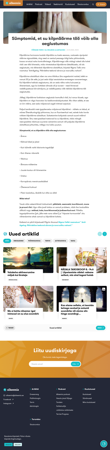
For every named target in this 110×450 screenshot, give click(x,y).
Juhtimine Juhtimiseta (64, 410)
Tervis (47, 241)
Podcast (38, 4)
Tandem (59, 402)
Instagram (8, 403)
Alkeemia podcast (63, 394)
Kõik (7, 241)
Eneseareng (19, 241)
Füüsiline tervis (37, 50)
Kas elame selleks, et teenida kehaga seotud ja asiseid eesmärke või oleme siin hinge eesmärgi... (77, 309)
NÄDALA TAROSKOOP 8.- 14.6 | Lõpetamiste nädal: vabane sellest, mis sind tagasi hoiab (77, 272)
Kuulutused (70, 4)
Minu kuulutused (89, 402)
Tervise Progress (62, 414)
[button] (100, 234)
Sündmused (87, 398)
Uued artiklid (24, 234)
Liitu (76, 364)
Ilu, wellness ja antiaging (54, 50)
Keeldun (18, 444)
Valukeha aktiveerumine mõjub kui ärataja (21, 274)
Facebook (8, 399)
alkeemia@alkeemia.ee (13, 395)
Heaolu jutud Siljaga (64, 398)
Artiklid (29, 4)
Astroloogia (60, 241)
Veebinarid (58, 4)
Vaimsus (64, 318)
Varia (73, 241)
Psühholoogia (34, 241)
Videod (48, 4)
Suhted (11, 318)
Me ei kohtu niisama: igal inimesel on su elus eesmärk (23, 312)
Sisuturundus (83, 4)
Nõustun (8, 444)
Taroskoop (65, 280)
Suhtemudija (61, 406)
